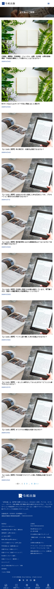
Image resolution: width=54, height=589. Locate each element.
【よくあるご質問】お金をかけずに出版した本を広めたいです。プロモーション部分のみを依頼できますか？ (27, 195)
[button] (48, 3)
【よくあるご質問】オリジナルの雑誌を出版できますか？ (22, 430)
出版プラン (16, 587)
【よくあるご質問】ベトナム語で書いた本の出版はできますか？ (24, 337)
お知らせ (5, 588)
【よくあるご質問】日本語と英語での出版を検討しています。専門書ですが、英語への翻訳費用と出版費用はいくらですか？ (27, 290)
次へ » (36, 483)
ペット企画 (27, 588)
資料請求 (37, 588)
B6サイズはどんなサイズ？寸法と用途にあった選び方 (21, 104)
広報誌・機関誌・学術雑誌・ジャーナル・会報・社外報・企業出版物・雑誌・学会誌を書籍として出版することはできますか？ (27, 57)
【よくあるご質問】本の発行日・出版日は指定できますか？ (23, 149)
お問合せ (48, 588)
